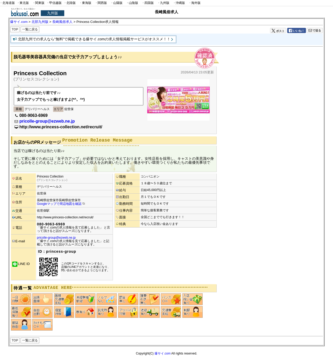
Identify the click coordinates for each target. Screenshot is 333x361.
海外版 (195, 3)
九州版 (163, 3)
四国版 (148, 3)
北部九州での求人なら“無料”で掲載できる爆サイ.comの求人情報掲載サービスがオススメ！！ (94, 39)
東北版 (23, 3)
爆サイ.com (163, 353)
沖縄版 (179, 3)
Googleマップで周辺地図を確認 (59, 204)
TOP (15, 29)
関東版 (38, 3)
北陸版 (70, 3)
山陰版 (132, 3)
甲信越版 (54, 3)
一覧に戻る (30, 29)
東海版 (85, 3)
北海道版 (7, 3)
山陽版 (117, 3)
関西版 (101, 3)
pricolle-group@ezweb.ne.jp (47, 121)
